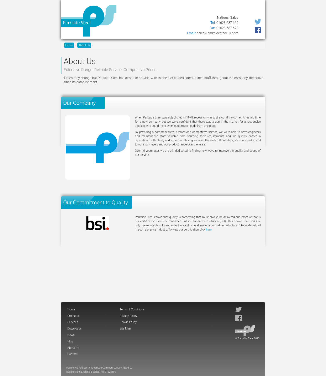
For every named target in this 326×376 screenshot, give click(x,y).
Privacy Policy (128, 315)
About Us (234, 9)
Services (164, 9)
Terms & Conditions (132, 309)
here (209, 229)
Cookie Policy (128, 322)
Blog (218, 9)
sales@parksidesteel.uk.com (217, 33)
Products (143, 9)
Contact (254, 9)
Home (126, 9)
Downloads (185, 9)
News (204, 9)
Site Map (125, 328)
